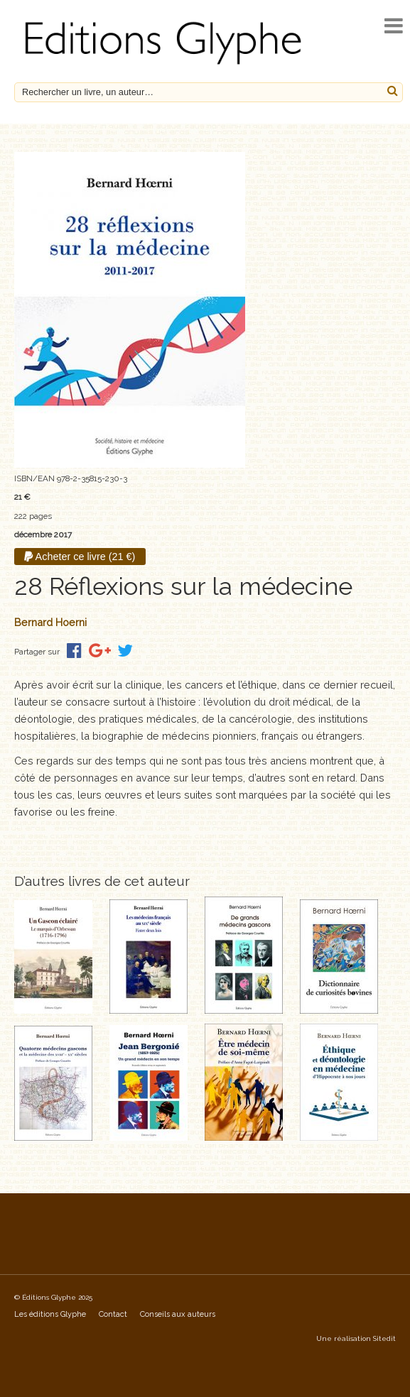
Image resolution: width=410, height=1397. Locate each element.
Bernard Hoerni (50, 622)
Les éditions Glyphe (50, 1314)
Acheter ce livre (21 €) (79, 556)
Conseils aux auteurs (177, 1314)
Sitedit (384, 1338)
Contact (113, 1314)
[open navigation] (393, 26)
